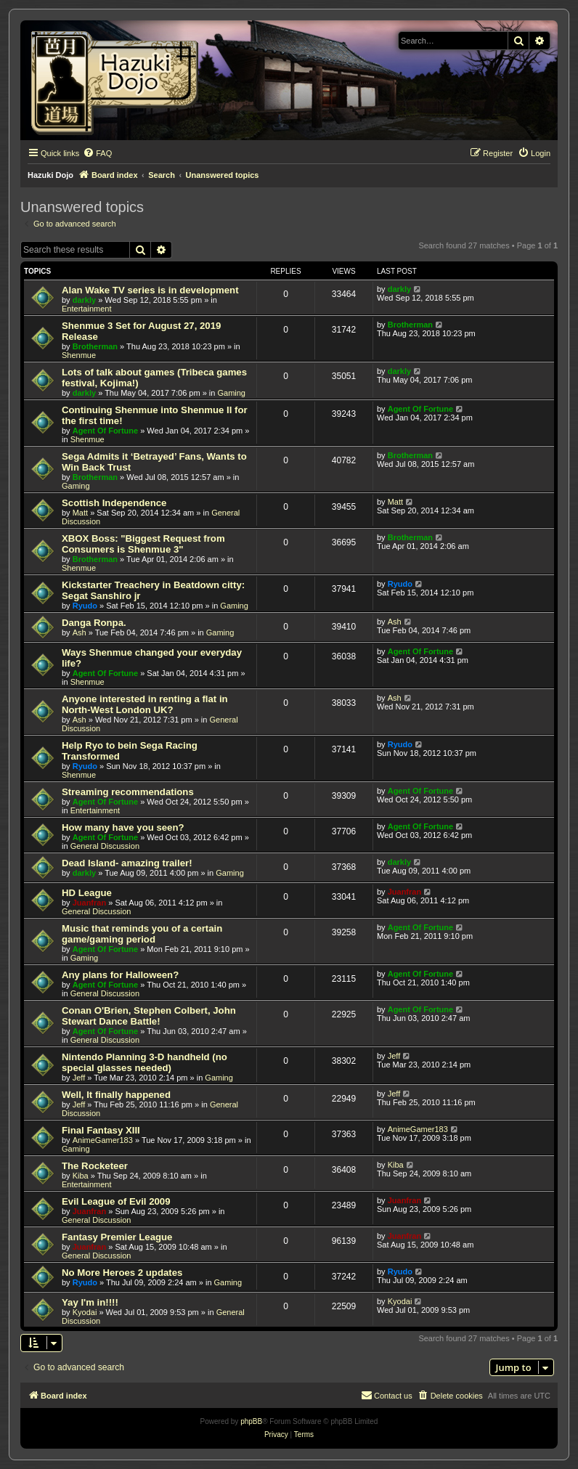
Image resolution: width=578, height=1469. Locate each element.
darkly (84, 300)
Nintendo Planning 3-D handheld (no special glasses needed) (144, 1062)
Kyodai (85, 1312)
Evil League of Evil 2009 (116, 1201)
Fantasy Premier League (117, 1237)
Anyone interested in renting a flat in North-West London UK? (145, 704)
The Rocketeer (95, 1165)
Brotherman (95, 346)
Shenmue (79, 355)
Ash (79, 632)
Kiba (81, 1175)
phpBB (251, 1421)
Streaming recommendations (128, 791)
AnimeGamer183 (103, 1140)
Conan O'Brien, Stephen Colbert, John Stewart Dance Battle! (149, 1016)
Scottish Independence (114, 502)
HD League (87, 892)
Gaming (231, 392)
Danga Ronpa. (94, 622)
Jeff (79, 1077)
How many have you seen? (123, 827)
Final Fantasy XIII (101, 1130)
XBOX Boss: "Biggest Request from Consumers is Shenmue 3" (143, 544)
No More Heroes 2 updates (122, 1272)
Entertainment (86, 308)
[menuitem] (97, 153)
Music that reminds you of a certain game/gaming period (142, 934)
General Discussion (104, 846)
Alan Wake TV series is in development (150, 290)
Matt (80, 512)
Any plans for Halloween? (120, 974)
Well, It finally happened (116, 1094)
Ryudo (85, 605)
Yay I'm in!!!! (90, 1302)
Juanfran (89, 902)
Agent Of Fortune (105, 430)
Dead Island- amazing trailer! (127, 863)
